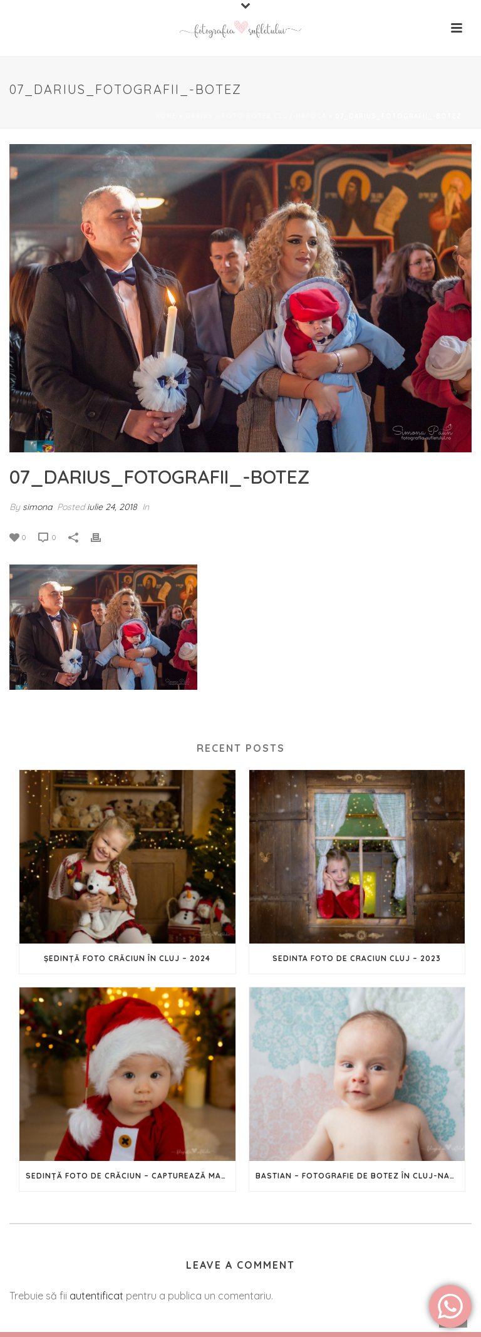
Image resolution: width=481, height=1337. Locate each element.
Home (166, 116)
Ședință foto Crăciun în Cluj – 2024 (127, 958)
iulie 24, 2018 (112, 506)
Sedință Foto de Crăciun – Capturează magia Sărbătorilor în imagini (130, 1175)
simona (37, 506)
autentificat (96, 1295)
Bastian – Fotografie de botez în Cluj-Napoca (360, 1175)
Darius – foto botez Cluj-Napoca (255, 116)
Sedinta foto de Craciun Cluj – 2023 (356, 958)
